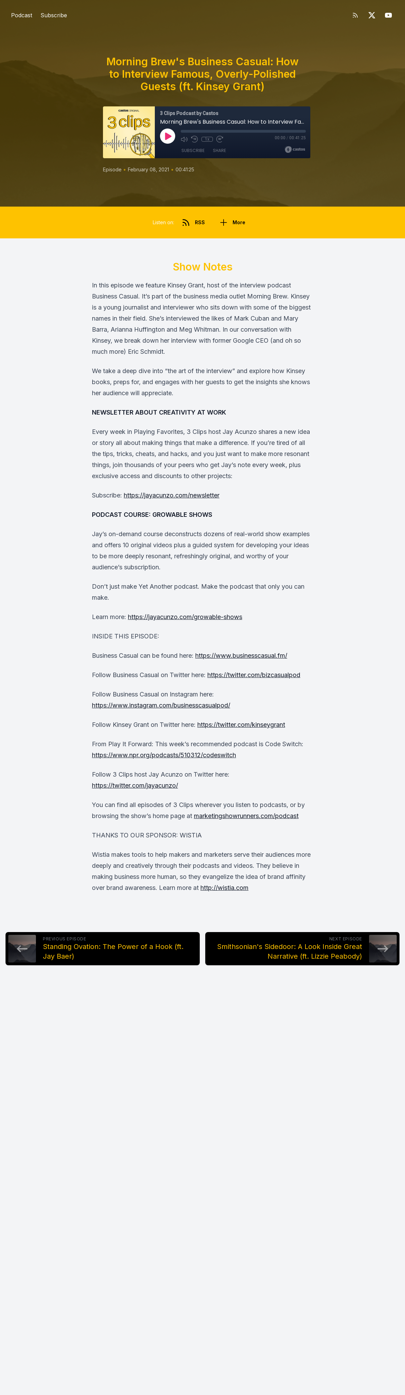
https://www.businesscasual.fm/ (241, 655)
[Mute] (184, 139)
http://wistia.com (224, 887)
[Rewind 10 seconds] (194, 139)
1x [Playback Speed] (207, 139)
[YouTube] (388, 15)
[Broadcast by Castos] (295, 149)
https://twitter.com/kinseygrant (241, 724)
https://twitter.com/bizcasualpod (253, 674)
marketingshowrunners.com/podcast (246, 815)
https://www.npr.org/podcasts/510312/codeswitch (164, 755)
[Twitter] (372, 15)
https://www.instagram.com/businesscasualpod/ (161, 705)
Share (219, 150)
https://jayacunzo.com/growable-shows (185, 616)
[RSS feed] (355, 15)
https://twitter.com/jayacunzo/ (135, 785)
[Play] (167, 136)
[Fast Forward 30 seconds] (219, 139)
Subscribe (53, 15)
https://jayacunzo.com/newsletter (171, 495)
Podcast (21, 15)
